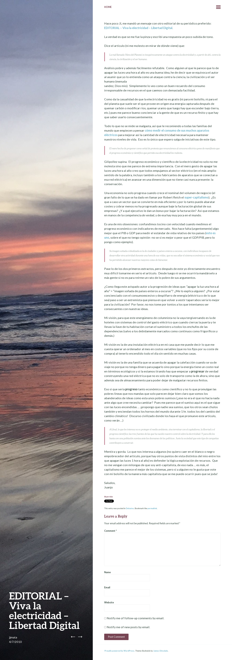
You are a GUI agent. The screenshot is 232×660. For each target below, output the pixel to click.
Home (108, 7)
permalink (152, 508)
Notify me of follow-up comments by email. (135, 618)
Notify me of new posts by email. (128, 627)
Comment (110, 530)
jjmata (13, 637)
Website (109, 602)
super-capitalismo (197, 197)
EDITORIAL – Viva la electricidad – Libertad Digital (138, 28)
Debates (130, 508)
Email (107, 587)
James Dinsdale (160, 651)
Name (107, 572)
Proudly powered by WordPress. (119, 651)
